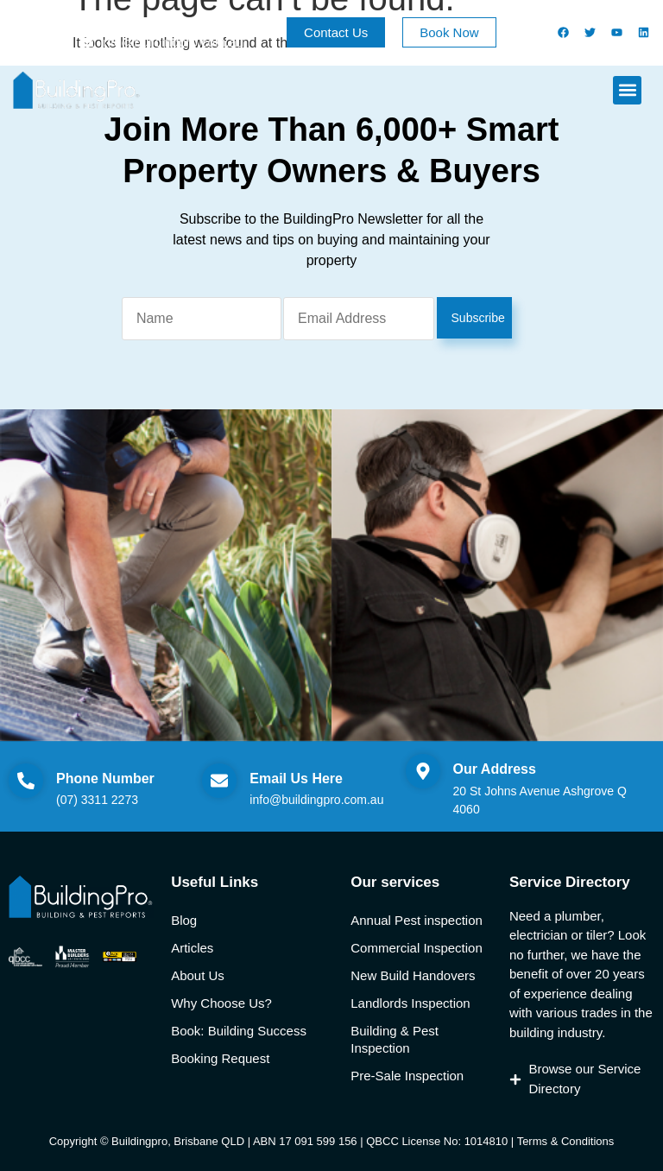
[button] (627, 90)
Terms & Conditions (566, 1141)
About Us (197, 975)
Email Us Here (296, 778)
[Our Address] (423, 771)
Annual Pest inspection (416, 920)
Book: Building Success (238, 1030)
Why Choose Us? (221, 1003)
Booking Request (220, 1058)
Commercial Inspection (416, 947)
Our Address (494, 769)
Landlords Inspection (410, 1003)
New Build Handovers (412, 975)
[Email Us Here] (219, 780)
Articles (192, 947)
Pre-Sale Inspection (407, 1075)
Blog (184, 920)
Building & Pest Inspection (394, 1039)
